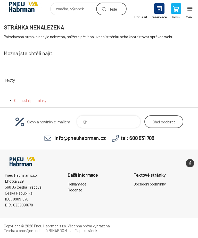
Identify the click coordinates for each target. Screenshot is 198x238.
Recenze (75, 190)
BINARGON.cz (59, 230)
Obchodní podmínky (30, 100)
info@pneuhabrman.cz (80, 138)
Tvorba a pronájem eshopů (26, 230)
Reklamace (77, 184)
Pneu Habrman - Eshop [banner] (27, 7)
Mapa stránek (86, 230)
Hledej (113, 8)
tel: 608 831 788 (137, 138)
